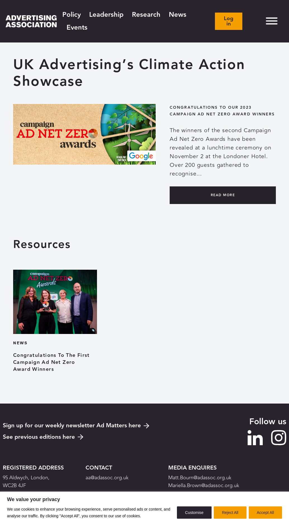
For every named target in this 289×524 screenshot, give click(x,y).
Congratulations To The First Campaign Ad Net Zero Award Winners (51, 362)
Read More (223, 195)
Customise (194, 512)
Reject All (230, 512)
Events (77, 27)
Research (146, 15)
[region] (144, 508)
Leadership (106, 15)
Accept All (265, 512)
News (177, 15)
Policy (71, 15)
